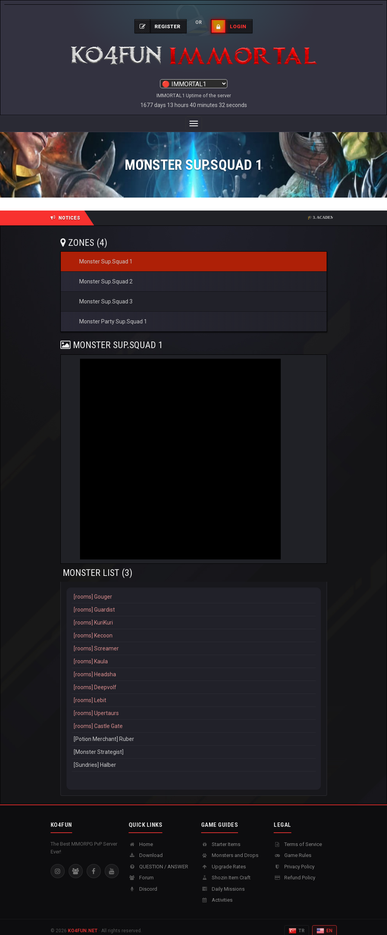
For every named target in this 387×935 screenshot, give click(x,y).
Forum (141, 870)
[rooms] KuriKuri (194, 614)
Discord (143, 881)
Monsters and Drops (229, 847)
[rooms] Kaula (194, 653)
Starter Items (220, 836)
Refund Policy (294, 870)
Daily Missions (223, 881)
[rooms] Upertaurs (194, 705)
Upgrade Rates (223, 859)
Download (146, 847)
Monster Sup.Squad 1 (106, 254)
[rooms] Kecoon (194, 627)
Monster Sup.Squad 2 (106, 274)
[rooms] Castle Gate (194, 718)
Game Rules (292, 847)
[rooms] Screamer (194, 640)
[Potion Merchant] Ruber (194, 731)
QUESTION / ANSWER (158, 859)
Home (141, 836)
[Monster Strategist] (194, 744)
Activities (217, 892)
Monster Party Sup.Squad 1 (113, 313)
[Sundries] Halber (194, 757)
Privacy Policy (294, 859)
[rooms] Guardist (194, 601)
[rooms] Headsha (194, 666)
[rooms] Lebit (194, 692)
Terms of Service (298, 836)
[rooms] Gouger (194, 589)
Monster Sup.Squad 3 (106, 293)
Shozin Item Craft (226, 870)
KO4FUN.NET (83, 923)
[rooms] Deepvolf (194, 679)
